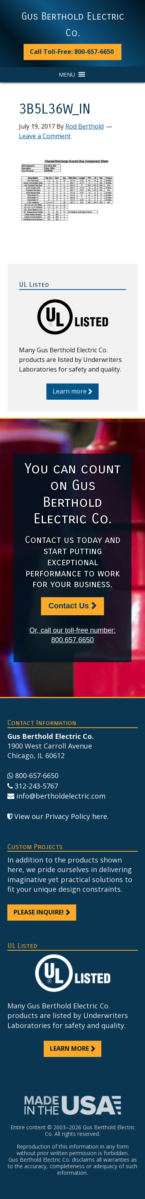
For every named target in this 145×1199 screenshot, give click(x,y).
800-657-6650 (36, 775)
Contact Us (68, 605)
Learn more (70, 391)
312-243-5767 (36, 785)
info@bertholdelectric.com (61, 795)
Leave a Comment (45, 136)
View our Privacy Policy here (60, 816)
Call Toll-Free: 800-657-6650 (72, 51)
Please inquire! (39, 912)
